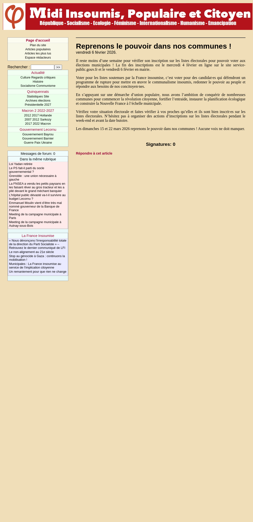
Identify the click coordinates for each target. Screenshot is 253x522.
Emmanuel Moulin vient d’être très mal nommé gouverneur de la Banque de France (35, 206)
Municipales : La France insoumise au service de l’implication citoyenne (35, 265)
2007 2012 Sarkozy (37, 119)
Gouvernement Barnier (38, 138)
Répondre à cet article (94, 153)
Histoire (38, 81)
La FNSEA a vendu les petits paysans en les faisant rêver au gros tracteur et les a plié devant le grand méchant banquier (37, 187)
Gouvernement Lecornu (38, 129)
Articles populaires (38, 49)
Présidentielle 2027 (38, 104)
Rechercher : (19, 67)
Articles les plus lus (38, 53)
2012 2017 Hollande (38, 115)
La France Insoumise (38, 236)
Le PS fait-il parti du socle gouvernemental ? (26, 170)
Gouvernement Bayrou (38, 134)
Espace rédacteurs (38, 57)
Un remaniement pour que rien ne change (37, 271)
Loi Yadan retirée (20, 164)
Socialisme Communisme (37, 85)
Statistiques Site (38, 96)
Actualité (38, 73)
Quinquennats (38, 92)
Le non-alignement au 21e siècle (31, 252)
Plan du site (38, 45)
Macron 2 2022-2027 (38, 111)
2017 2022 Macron (38, 123)
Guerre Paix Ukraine (38, 142)
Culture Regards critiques (37, 77)
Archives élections (37, 100)
